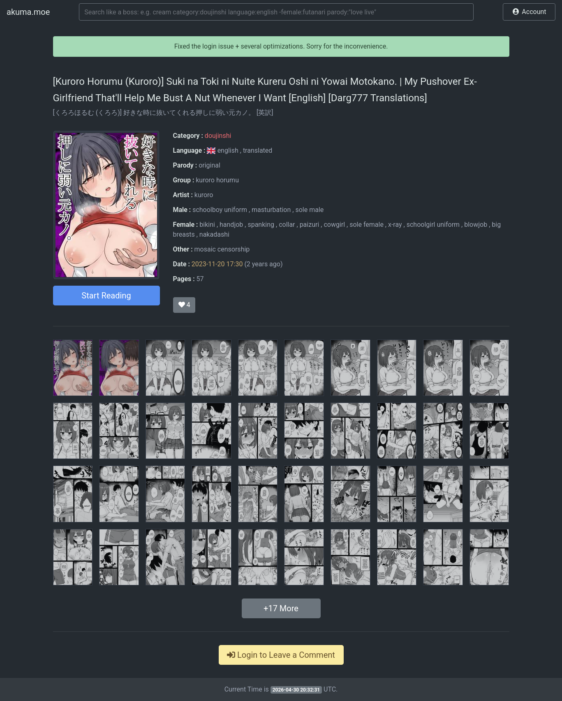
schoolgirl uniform (433, 224)
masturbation (271, 210)
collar (287, 224)
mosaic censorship (222, 249)
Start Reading (106, 295)
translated (257, 150)
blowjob (475, 224)
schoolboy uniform (219, 210)
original (209, 165)
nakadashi (214, 234)
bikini (207, 224)
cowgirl (334, 224)
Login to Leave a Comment (281, 655)
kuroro (203, 195)
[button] (529, 12)
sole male (309, 210)
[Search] (276, 12)
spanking (260, 224)
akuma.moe (28, 12)
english (223, 150)
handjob (231, 224)
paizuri (309, 224)
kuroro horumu (217, 180)
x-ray (395, 224)
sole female (366, 224)
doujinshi (218, 136)
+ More (281, 608)
